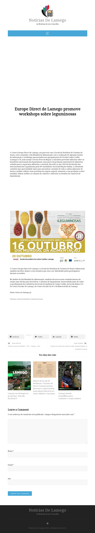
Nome (11, 451)
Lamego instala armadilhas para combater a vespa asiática (69, 396)
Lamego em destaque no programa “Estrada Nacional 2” (18, 396)
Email (11, 465)
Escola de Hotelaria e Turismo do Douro (30, 299)
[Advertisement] (36, 54)
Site (9, 478)
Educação (13, 299)
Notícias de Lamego (47, 20)
